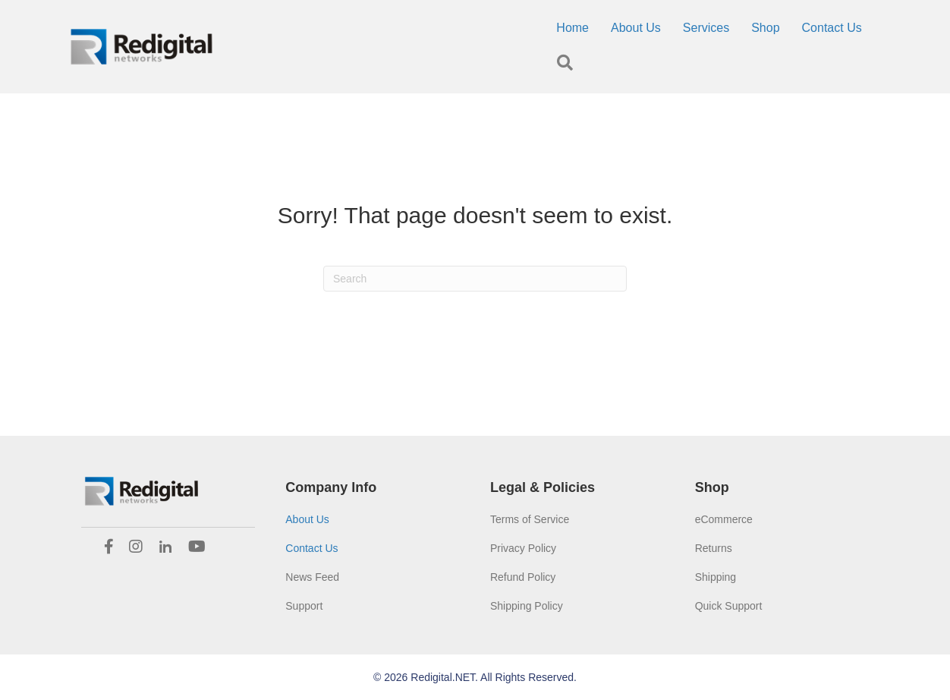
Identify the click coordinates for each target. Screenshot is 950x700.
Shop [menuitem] (765, 27)
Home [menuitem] (572, 27)
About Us (307, 519)
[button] (568, 63)
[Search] (475, 279)
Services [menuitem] (706, 27)
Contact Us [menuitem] (832, 27)
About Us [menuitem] (636, 27)
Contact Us (311, 548)
